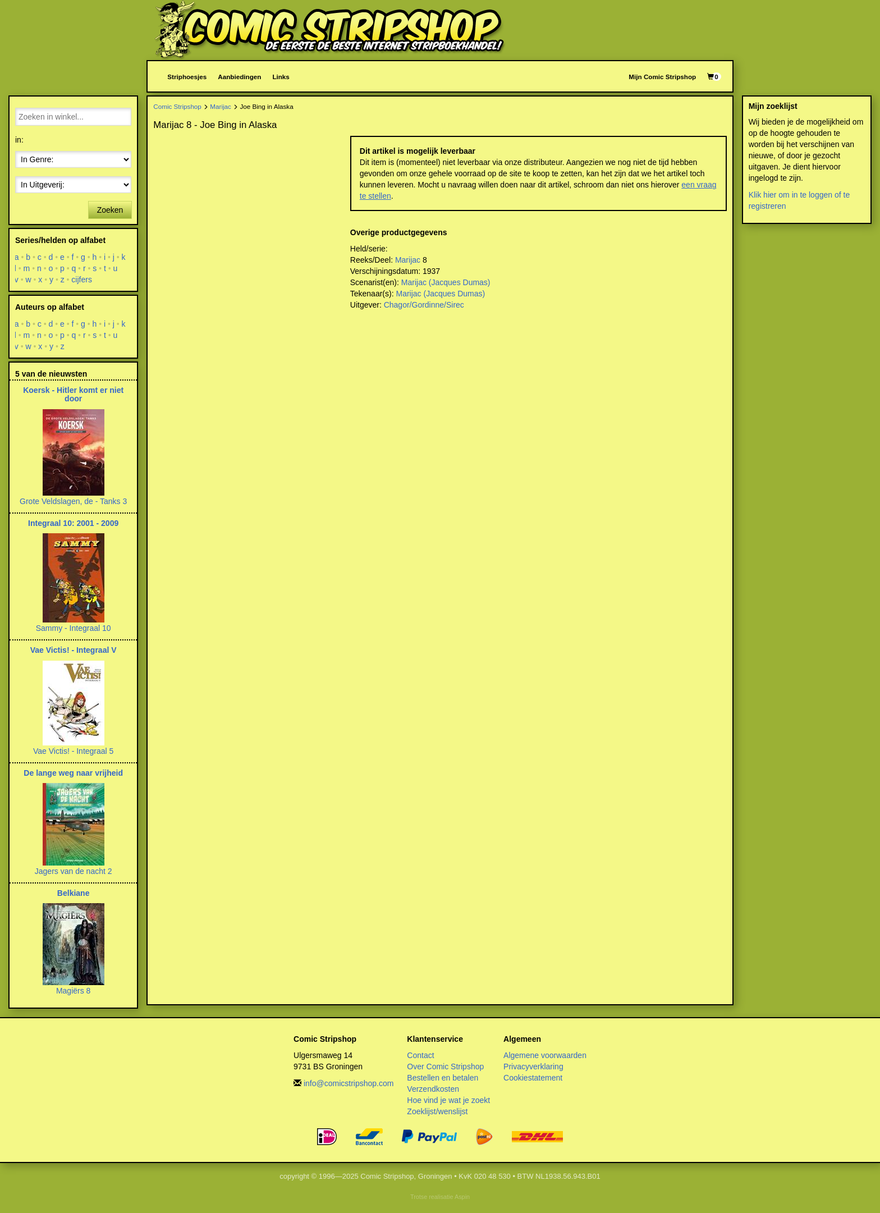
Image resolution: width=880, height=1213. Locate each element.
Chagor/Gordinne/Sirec (424, 304)
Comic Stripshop (177, 106)
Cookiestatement (532, 1077)
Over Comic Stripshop (445, 1066)
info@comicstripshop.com (349, 1083)
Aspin (462, 1196)
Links (280, 76)
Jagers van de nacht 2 (73, 871)
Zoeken (110, 209)
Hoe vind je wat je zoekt (448, 1100)
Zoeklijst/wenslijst (437, 1111)
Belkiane (73, 893)
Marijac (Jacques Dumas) (446, 282)
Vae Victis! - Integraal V (73, 650)
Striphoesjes (187, 76)
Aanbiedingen (239, 76)
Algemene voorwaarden (544, 1055)
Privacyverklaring (533, 1066)
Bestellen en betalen (442, 1077)
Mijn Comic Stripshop (662, 76)
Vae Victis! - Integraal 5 (73, 751)
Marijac (220, 106)
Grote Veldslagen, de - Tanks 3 (73, 501)
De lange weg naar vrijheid (73, 772)
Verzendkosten (433, 1088)
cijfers (82, 279)
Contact (420, 1055)
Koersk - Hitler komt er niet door (73, 394)
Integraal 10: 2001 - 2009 (73, 523)
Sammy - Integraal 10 (73, 628)
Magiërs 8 (73, 990)
